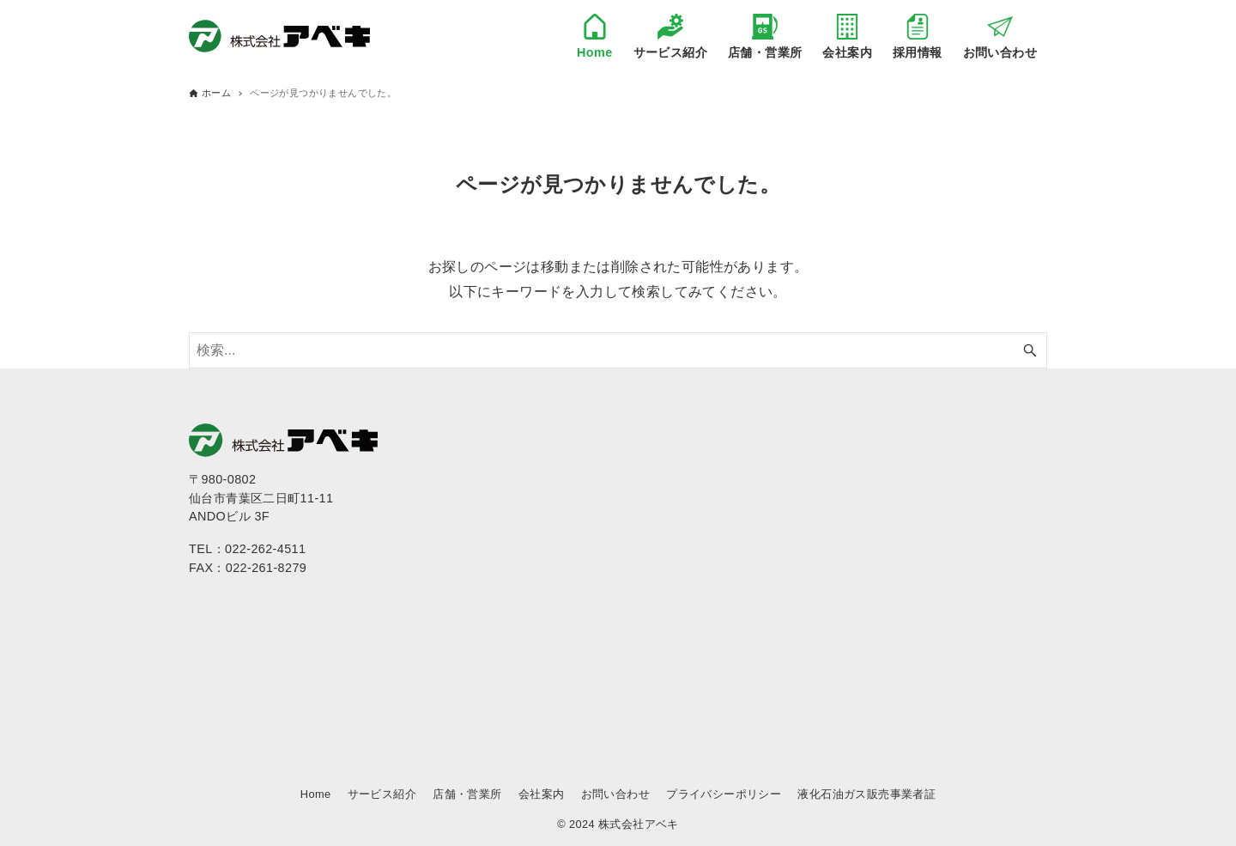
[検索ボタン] (1030, 350)
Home (315, 794)
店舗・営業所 (467, 794)
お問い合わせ (615, 794)
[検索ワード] (618, 350)
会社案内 (541, 794)
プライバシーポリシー (723, 794)
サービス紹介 (382, 794)
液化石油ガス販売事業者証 (866, 794)
